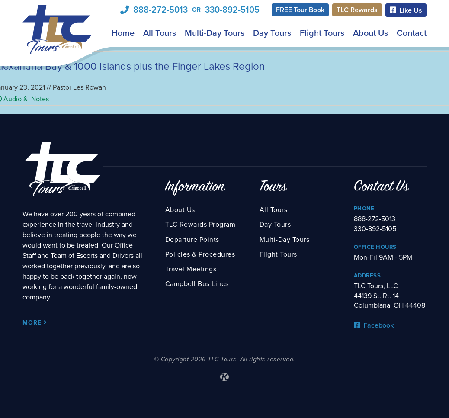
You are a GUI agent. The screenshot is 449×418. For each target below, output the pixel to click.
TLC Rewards (357, 10)
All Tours (159, 33)
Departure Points (192, 239)
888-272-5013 (160, 10)
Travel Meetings (191, 269)
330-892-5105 (232, 10)
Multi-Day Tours (214, 33)
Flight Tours (322, 33)
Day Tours (272, 33)
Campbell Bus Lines (197, 284)
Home (123, 33)
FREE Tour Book (300, 10)
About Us (370, 33)
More (34, 322)
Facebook (374, 325)
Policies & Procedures (200, 254)
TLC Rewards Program (200, 224)
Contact (412, 33)
